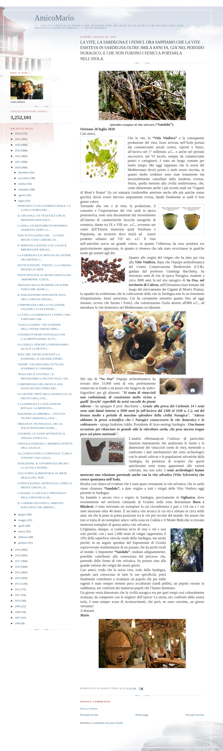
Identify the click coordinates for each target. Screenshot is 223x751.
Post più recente (89, 714)
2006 (18, 623)
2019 (18, 549)
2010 (18, 600)
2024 (18, 144)
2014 (18, 578)
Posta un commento (89, 708)
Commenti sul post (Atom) (108, 722)
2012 (18, 589)
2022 (18, 156)
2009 (18, 606)
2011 (18, 595)
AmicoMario (54, 18)
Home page (142, 714)
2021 (18, 161)
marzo (22, 531)
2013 (18, 583)
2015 (18, 572)
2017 (18, 561)
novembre (24, 178)
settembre (24, 189)
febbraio (23, 537)
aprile (21, 525)
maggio (22, 520)
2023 (18, 150)
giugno (22, 514)
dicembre (24, 172)
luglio (22, 200)
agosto (22, 195)
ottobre (22, 183)
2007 (18, 617)
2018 (18, 555)
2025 (18, 139)
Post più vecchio (195, 714)
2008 (18, 612)
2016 (18, 566)
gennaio (23, 542)
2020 (18, 167)
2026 (18, 133)
